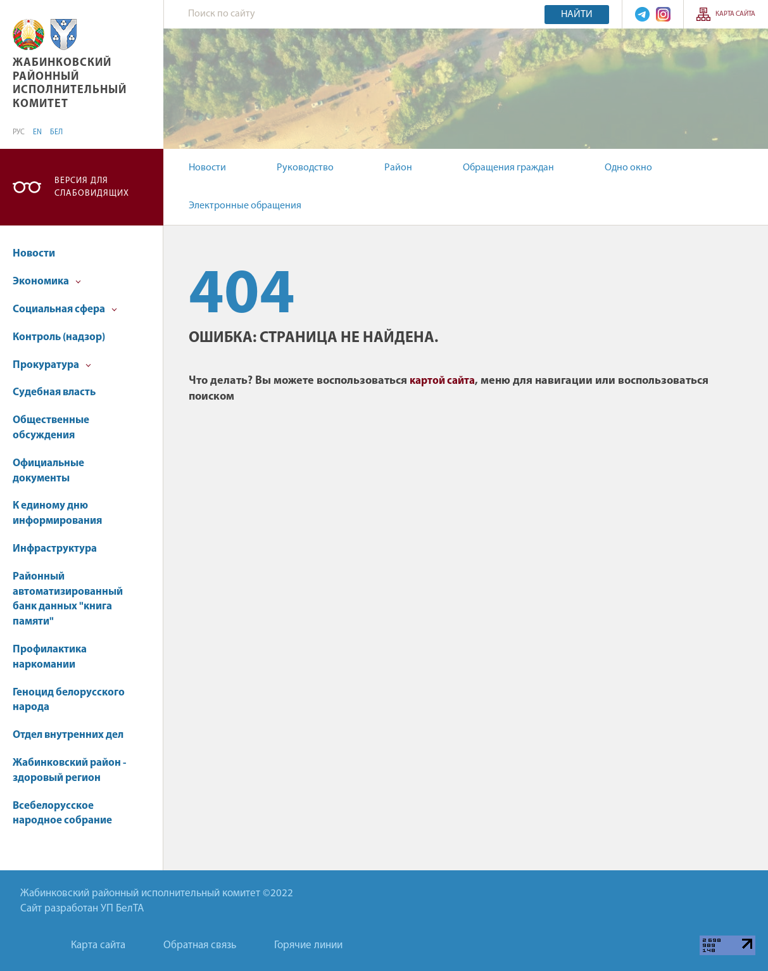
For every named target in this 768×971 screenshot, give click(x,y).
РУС (19, 132)
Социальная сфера (65, 309)
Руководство (305, 168)
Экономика (47, 281)
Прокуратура (52, 365)
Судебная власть (54, 392)
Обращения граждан (508, 168)
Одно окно (628, 168)
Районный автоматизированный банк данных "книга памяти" (68, 599)
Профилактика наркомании (50, 657)
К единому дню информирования (57, 513)
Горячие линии (308, 945)
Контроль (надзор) (59, 337)
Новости (207, 168)
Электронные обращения (245, 206)
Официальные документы (48, 471)
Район (398, 168)
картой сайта (442, 381)
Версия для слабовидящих (91, 187)
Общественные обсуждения (51, 428)
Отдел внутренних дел (68, 735)
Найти (577, 15)
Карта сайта (735, 14)
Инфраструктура (55, 548)
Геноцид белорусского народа (69, 700)
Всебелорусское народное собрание (62, 814)
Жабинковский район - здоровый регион (69, 771)
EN (37, 132)
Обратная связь (199, 945)
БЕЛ (56, 132)
